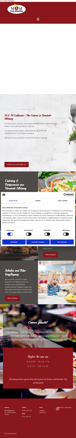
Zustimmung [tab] (13, 200)
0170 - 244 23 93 (39, 366)
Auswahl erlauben (38, 242)
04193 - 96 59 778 (39, 361)
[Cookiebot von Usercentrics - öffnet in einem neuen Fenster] (65, 194)
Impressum (61, 407)
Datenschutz (68, 407)
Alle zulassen (62, 242)
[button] (16, 164)
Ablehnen (14, 242)
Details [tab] (38, 200)
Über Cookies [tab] (63, 200)
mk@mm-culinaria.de (42, 411)
